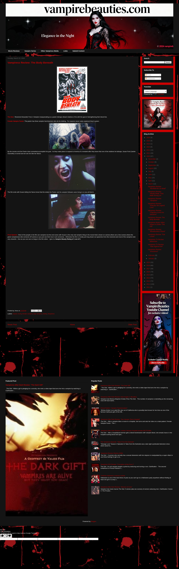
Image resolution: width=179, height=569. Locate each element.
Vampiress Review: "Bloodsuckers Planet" (156, 230)
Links (65, 51)
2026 (148, 137)
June (150, 174)
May (150, 178)
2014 (148, 278)
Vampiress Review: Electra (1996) (112, 453)
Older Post (132, 325)
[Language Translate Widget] (155, 91)
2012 (148, 284)
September (152, 165)
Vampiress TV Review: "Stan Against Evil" (156, 245)
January (151, 258)
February (151, 255)
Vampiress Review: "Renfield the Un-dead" (157, 187)
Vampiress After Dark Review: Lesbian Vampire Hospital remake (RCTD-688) (126, 430)
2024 (148, 144)
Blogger (93, 521)
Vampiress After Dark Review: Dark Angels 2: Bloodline (119, 397)
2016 (148, 272)
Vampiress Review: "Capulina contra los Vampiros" (156, 212)
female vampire (27, 314)
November (152, 159)
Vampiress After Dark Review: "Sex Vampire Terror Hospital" (120, 419)
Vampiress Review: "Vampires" (155, 199)
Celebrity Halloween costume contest (113, 476)
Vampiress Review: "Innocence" (155, 250)
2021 (148, 153)
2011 (148, 287)
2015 (148, 275)
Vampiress (51, 314)
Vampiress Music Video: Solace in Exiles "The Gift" (156, 224)
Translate (158, 94)
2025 (148, 141)
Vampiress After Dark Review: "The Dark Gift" (24, 385)
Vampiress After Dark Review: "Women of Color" (116, 487)
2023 (148, 147)
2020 (148, 156)
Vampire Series (30, 51)
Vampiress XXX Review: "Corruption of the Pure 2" (117, 464)
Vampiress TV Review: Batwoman (156, 240)
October (151, 162)
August (151, 168)
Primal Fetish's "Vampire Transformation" (114, 408)
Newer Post (12, 325)
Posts (148, 75)
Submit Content (78, 51)
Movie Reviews (14, 51)
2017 (148, 269)
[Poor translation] (8, 536)
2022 (148, 150)
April (150, 181)
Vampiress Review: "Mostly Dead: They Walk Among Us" (155, 193)
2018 (148, 265)
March (150, 184)
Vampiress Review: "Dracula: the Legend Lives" (156, 205)
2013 (148, 281)
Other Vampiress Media (50, 51)
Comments (150, 78)
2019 (148, 262)
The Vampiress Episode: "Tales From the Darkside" (117, 442)
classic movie (17, 314)
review (45, 314)
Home (72, 325)
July (150, 171)
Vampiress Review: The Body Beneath (156, 218)
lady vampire (37, 314)
